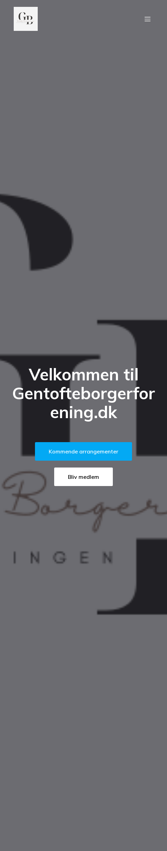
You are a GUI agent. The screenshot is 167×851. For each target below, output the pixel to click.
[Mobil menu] (147, 19)
